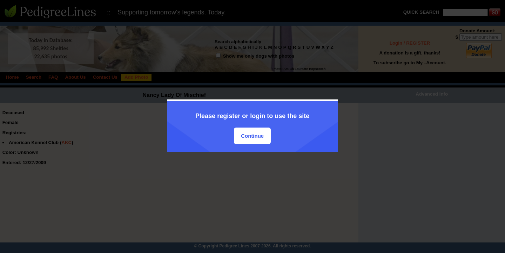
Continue (252, 136)
